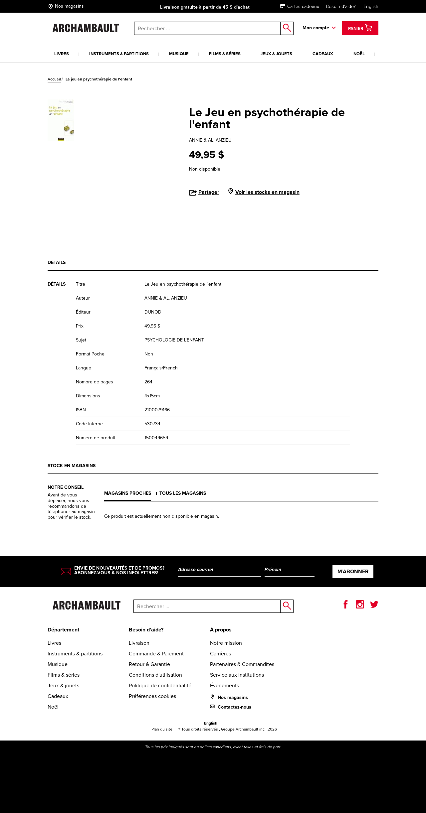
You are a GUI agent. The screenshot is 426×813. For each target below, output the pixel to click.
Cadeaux (323, 54)
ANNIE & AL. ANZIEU (210, 140)
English (370, 6)
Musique (179, 54)
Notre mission (226, 643)
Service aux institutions (237, 675)
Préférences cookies (152, 696)
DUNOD (152, 312)
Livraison (139, 643)
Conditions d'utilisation (155, 675)
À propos (221, 629)
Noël (359, 54)
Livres (61, 54)
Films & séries (225, 54)
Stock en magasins (72, 465)
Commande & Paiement (156, 653)
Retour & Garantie (149, 664)
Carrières (220, 653)
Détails (57, 262)
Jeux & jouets (276, 54)
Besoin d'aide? (340, 6)
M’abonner (352, 571)
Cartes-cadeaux (299, 6)
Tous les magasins (182, 493)
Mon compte (316, 27)
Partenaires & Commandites (242, 664)
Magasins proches (127, 493)
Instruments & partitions (119, 54)
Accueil (54, 79)
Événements (224, 685)
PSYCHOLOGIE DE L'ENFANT (174, 340)
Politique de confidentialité (160, 685)
